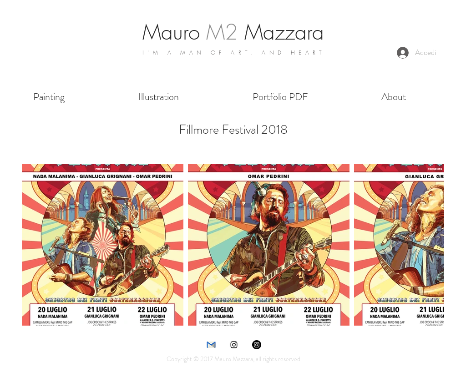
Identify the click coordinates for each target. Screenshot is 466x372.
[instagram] (233, 344)
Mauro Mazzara (233, 32)
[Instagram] (256, 344)
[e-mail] (211, 344)
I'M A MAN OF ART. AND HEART (233, 52)
